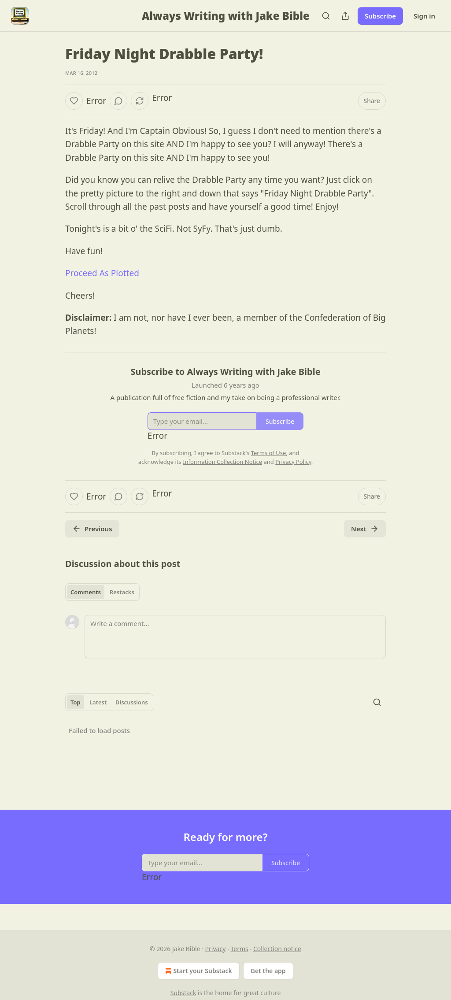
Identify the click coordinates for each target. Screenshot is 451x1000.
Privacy (215, 948)
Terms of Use (268, 453)
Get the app (268, 971)
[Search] (326, 16)
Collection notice (277, 948)
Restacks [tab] (122, 592)
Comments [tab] (85, 592)
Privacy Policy (293, 462)
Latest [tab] (98, 702)
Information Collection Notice (222, 462)
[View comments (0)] (118, 101)
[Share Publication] (345, 16)
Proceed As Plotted (102, 273)
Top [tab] (75, 702)
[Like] (74, 101)
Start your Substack (197, 971)
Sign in (424, 15)
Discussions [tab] (131, 702)
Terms (239, 948)
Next (365, 528)
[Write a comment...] (235, 636)
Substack (183, 993)
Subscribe (380, 15)
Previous (92, 528)
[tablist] (102, 592)
